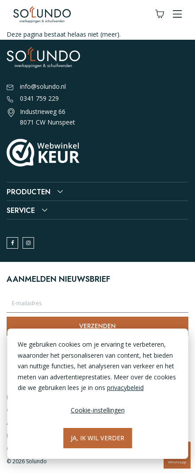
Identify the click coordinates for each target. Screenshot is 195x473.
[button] (177, 14)
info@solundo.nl (36, 87)
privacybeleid (125, 387)
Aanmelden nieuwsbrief (58, 279)
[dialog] (97, 394)
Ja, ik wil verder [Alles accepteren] (97, 438)
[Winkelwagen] (159, 14)
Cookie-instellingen (98, 410)
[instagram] (28, 243)
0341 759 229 (33, 99)
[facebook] (12, 243)
